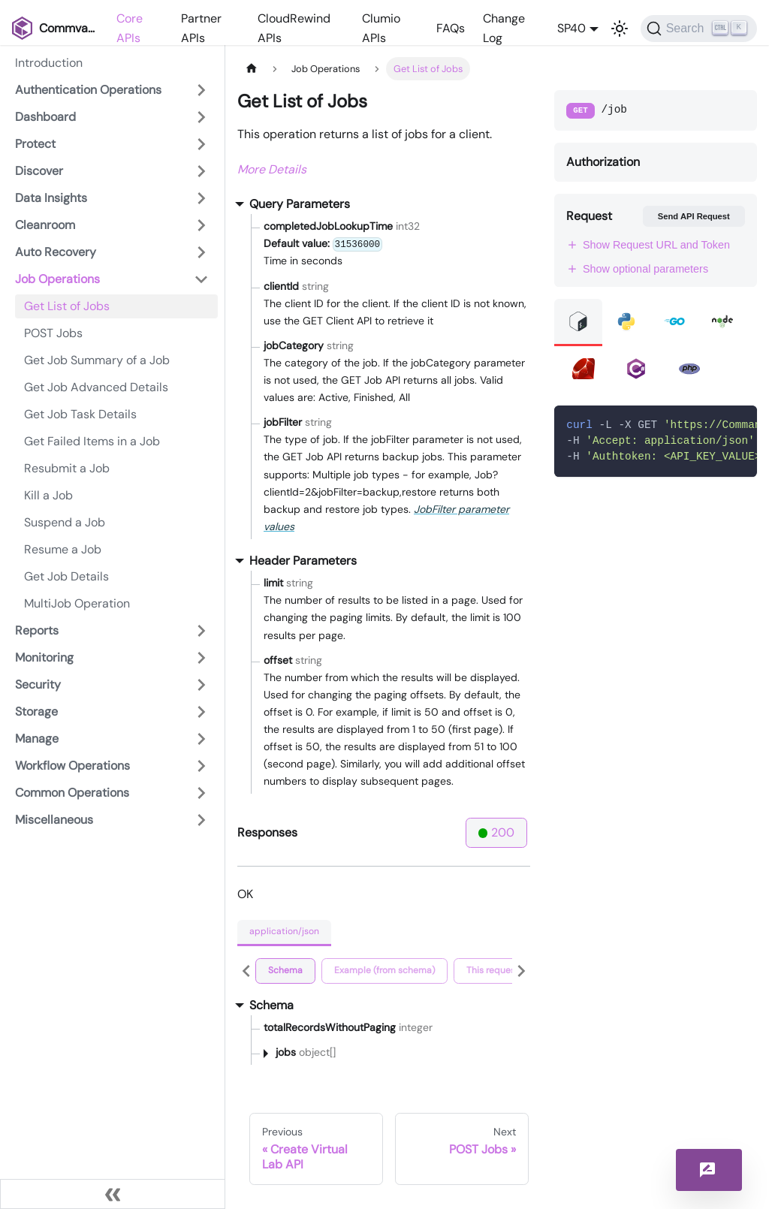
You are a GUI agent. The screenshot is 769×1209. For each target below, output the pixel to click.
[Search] (699, 28)
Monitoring (44, 657)
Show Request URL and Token (648, 245)
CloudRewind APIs (294, 28)
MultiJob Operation (77, 603)
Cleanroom (45, 225)
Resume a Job (62, 549)
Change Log (504, 28)
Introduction (49, 63)
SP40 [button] (571, 28)
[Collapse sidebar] (112, 1194)
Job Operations (57, 279)
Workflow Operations (72, 765)
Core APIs (129, 28)
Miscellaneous (54, 820)
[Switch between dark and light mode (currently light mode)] (620, 29)
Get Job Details (66, 576)
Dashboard (45, 117)
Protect (35, 144)
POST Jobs (53, 333)
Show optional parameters (637, 269)
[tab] (285, 971)
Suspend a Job (64, 522)
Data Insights (51, 198)
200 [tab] (496, 832)
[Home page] (251, 68)
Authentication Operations (88, 90)
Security (38, 684)
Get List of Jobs (67, 306)
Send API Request (694, 216)
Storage (36, 711)
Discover (39, 171)
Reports (37, 630)
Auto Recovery (55, 252)
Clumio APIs (381, 28)
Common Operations (72, 792)
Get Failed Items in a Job (92, 441)
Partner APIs (201, 28)
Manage (37, 738)
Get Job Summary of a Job (97, 360)
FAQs (450, 28)
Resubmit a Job (67, 468)
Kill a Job (48, 495)
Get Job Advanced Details (96, 387)
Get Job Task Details (80, 414)
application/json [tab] (284, 931)
